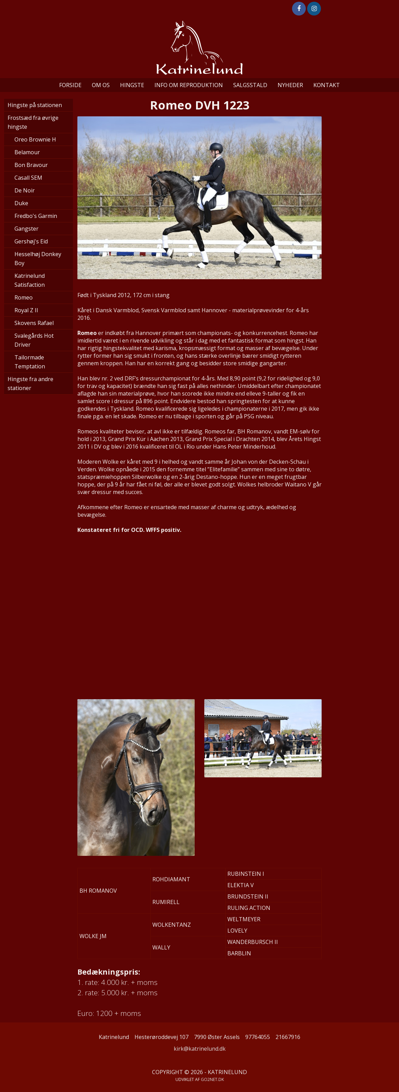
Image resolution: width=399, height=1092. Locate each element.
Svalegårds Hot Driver (34, 340)
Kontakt (326, 85)
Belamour (27, 152)
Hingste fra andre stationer (30, 383)
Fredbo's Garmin (35, 216)
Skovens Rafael (34, 323)
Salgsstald (250, 85)
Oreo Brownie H (35, 139)
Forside (70, 85)
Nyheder (290, 85)
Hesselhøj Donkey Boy (37, 258)
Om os (101, 85)
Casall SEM (28, 177)
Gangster (26, 228)
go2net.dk (212, 1079)
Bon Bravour (31, 165)
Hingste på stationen (35, 105)
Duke (21, 203)
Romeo (23, 297)
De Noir (24, 190)
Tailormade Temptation (29, 362)
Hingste (132, 85)
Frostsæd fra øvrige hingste (33, 122)
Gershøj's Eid (31, 241)
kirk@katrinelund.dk (200, 1048)
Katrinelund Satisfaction (29, 280)
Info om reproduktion (188, 85)
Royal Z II (26, 310)
